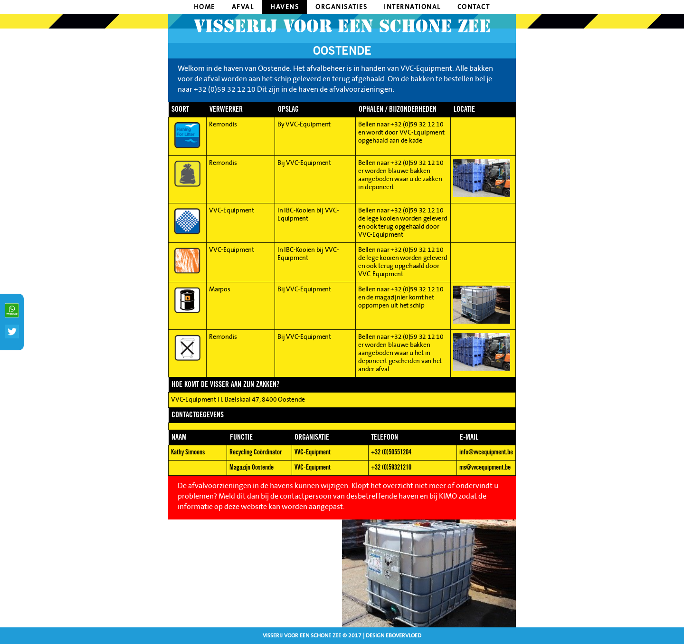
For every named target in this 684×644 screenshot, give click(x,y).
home (204, 7)
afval (243, 7)
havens (284, 7)
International (412, 7)
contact (473, 7)
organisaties (341, 7)
